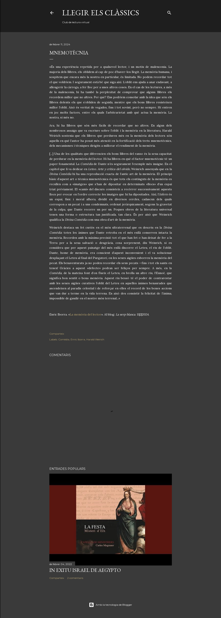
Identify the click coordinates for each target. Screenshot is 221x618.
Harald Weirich (95, 339)
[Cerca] (169, 12)
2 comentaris (75, 578)
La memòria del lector (85, 314)
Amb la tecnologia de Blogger (110, 604)
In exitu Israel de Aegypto (85, 570)
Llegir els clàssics (100, 13)
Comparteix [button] (56, 333)
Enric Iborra (78, 339)
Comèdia (63, 339)
